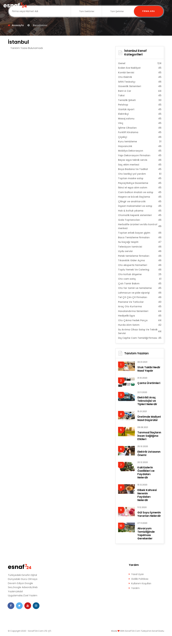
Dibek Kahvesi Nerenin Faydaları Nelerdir (147, 495)
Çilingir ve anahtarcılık (139, 201)
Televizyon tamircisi (139, 247)
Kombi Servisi (139, 73)
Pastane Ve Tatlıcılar (139, 302)
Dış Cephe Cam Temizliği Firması (139, 338)
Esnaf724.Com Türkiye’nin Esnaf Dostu (144, 630)
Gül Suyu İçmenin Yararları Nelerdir (149, 514)
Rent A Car (139, 91)
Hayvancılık (139, 146)
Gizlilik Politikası (139, 579)
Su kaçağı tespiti (139, 242)
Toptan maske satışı (139, 178)
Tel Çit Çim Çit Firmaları (139, 297)
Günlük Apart (139, 109)
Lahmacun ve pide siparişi (139, 293)
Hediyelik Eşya (139, 316)
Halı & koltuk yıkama (139, 211)
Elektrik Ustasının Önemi (148, 453)
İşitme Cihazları (139, 128)
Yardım (135, 588)
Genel (139, 63)
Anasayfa (18, 25)
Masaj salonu (139, 119)
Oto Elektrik (139, 77)
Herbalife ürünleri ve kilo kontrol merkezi (139, 226)
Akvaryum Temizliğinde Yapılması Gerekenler (146, 533)
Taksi (139, 95)
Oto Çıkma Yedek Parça (139, 320)
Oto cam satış (139, 279)
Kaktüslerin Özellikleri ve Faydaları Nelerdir (146, 472)
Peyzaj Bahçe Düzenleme (139, 183)
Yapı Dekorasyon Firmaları (139, 155)
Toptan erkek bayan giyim (139, 233)
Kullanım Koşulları (141, 583)
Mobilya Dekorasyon (139, 151)
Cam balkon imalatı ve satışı (139, 192)
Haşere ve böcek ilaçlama (139, 197)
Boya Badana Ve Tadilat (139, 169)
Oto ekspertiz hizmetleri (139, 265)
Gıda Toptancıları (139, 220)
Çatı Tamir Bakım (139, 284)
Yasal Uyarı (137, 574)
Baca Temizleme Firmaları (139, 237)
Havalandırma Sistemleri (139, 311)
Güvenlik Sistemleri (139, 86)
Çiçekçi (139, 137)
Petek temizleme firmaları (139, 256)
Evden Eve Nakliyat (139, 68)
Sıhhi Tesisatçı (139, 82)
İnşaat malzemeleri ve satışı (139, 206)
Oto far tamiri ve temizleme (139, 288)
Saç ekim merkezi (139, 165)
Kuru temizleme (139, 142)
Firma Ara (148, 11)
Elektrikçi (139, 114)
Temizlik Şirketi (139, 100)
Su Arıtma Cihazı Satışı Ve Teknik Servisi (139, 331)
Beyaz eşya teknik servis (139, 160)
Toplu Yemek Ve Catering (139, 270)
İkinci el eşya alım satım (139, 188)
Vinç (139, 123)
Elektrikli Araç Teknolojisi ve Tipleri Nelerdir (147, 401)
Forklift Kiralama (139, 132)
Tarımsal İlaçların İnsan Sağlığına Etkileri (149, 436)
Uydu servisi (139, 251)
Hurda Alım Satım (139, 325)
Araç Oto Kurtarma (139, 306)
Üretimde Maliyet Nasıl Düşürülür (149, 418)
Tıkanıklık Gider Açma (139, 260)
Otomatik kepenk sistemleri (139, 215)
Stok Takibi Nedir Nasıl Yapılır (148, 369)
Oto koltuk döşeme (139, 274)
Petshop (139, 105)
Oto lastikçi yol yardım (139, 174)
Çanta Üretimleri (148, 383)
